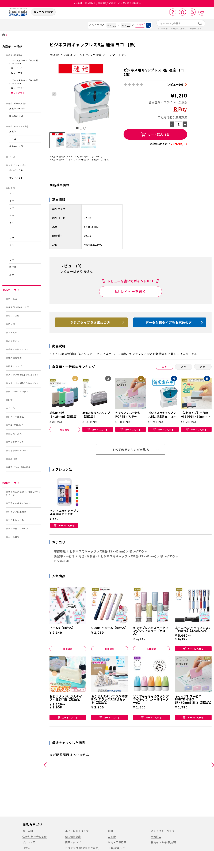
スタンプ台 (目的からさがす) (23, 383)
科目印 (11, 188)
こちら (182, 102)
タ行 (11, 215)
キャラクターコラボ (18, 450)
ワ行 (11, 259)
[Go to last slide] (54, 94)
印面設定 (64, 429)
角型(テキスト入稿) (18, 126)
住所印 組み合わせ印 (18, 307)
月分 (11, 274)
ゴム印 (11, 408)
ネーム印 (12, 298)
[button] (57, 140)
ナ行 (11, 222)
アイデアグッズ (16, 442)
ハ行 (11, 230)
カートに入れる (97, 429)
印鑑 (10, 399)
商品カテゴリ (10, 290)
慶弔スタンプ (15, 366)
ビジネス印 (14, 315)
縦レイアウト (18, 68)
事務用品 (12, 458)
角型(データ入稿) (17, 103)
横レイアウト (18, 73)
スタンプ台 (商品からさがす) (23, 374)
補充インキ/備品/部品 (19, 467)
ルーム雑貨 (14, 537)
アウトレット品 (16, 520)
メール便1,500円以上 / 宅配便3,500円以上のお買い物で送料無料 (107, 3)
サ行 (11, 208)
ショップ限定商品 (17, 511)
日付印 (11, 324)
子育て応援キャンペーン (20, 503)
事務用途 (60, 551)
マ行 (11, 237)
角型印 (12, 131)
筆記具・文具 (15, 433)
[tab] (77, 128)
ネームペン (14, 332)
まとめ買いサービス (18, 528)
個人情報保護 (15, 357)
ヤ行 (11, 245)
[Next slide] (107, 94)
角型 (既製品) (15, 55)
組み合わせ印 (16, 116)
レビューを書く (133, 291)
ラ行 (11, 252)
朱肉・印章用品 (16, 416)
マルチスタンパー (17, 165)
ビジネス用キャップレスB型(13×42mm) (97, 551)
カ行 (11, 200)
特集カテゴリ (10, 483)
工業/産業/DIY (15, 425)
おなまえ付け (15, 341)
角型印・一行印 (12, 46)
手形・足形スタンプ (18, 349)
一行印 (12, 139)
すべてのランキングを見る (130, 449)
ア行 (11, 193)
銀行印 (12, 267)
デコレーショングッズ (19, 391)
